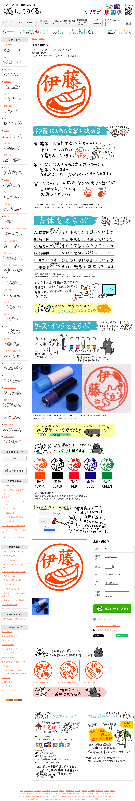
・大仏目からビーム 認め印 (12, 552)
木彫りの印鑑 (14, 379)
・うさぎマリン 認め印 (10, 589)
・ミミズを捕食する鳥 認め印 (13, 517)
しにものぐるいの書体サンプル (14, 662)
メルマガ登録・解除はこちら (14, 619)
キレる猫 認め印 (69, 418)
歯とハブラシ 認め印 (40, 683)
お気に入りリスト (9, 691)
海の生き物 (14, 256)
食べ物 (14, 305)
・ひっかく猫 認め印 (10, 486)
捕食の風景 (14, 109)
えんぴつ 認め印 (90, 683)
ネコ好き (14, 60)
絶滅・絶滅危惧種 (14, 244)
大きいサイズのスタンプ (14, 366)
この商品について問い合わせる (108, 626)
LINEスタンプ (7, 682)
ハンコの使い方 (8, 640)
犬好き (14, 97)
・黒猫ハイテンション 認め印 (13, 600)
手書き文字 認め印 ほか (14, 354)
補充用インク (14, 403)
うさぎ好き (14, 48)
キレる (14, 121)
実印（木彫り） (14, 391)
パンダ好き (14, 72)
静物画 (14, 317)
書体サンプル (80, 799)
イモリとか (14, 207)
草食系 (14, 170)
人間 (14, 330)
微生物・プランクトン (53, 793)
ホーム (34, 39)
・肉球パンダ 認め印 (10, 576)
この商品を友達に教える (105, 630)
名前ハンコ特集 (8, 645)
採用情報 (5, 666)
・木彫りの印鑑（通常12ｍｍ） (14, 572)
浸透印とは (6, 678)
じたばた (14, 146)
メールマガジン (105, 799)
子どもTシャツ (14, 428)
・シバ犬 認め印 (8, 522)
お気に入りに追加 (102, 619)
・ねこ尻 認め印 (8, 513)
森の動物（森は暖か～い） (14, 268)
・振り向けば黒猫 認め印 (11, 580)
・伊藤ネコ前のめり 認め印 (12, 490)
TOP (21, 791)
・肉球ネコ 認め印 (9, 556)
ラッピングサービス (9, 649)
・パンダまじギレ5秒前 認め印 (13, 526)
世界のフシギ (14, 281)
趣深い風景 (14, 293)
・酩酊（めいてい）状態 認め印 (14, 537)
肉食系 (14, 183)
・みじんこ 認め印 (9, 509)
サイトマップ (7, 632)
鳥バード (14, 195)
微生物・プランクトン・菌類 (14, 232)
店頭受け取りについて (10, 686)
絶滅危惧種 (67, 793)
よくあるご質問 (8, 653)
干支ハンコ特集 (8, 658)
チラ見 (14, 134)
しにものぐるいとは (9, 636)
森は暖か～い (88, 793)
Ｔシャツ (14, 415)
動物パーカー (14, 440)
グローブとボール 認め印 (67, 683)
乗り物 (14, 342)
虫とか (14, 219)
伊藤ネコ (14, 158)
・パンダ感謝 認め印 (10, 560)
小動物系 (14, 85)
